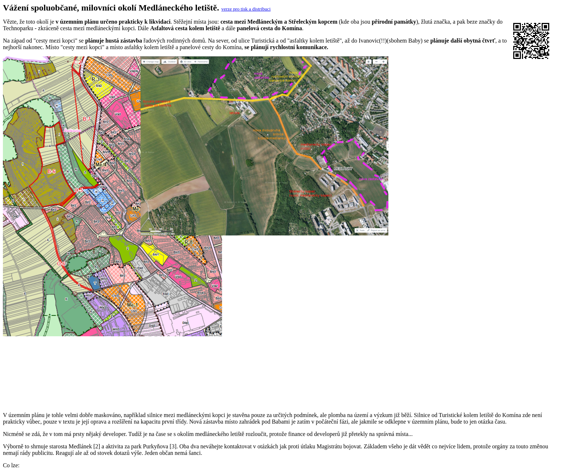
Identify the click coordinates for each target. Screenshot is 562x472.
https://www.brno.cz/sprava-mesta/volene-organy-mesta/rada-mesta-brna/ (111, 443)
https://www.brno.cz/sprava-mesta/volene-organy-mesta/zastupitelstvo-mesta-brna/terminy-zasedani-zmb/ (149, 463)
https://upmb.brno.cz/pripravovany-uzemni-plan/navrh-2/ (92, 423)
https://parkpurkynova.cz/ (56, 436)
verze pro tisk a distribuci (245, 9)
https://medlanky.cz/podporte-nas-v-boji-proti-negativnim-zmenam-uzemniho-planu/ (124, 430)
